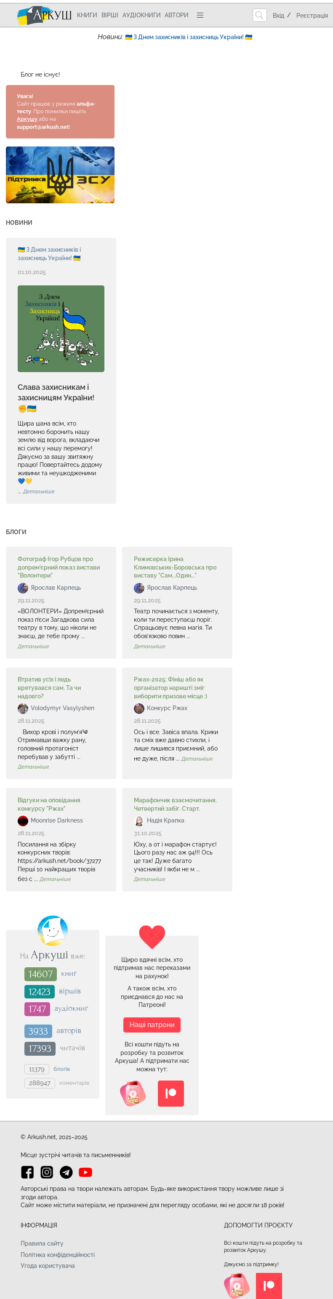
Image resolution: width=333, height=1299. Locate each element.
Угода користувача (48, 1265)
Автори (177, 15)
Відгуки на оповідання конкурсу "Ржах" (49, 804)
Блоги (16, 532)
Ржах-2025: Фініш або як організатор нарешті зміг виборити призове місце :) (170, 687)
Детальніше (39, 492)
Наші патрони (152, 1025)
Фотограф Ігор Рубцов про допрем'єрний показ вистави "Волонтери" (59, 567)
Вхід (278, 15)
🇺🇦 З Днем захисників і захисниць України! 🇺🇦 (49, 253)
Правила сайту (42, 1243)
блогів (61, 1068)
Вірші (109, 15)
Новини (19, 222)
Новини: (111, 37)
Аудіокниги (142, 15)
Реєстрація (312, 15)
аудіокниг (71, 1008)
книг (69, 973)
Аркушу (27, 119)
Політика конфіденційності (58, 1254)
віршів (70, 991)
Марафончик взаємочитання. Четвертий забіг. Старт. (175, 804)
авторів (68, 1030)
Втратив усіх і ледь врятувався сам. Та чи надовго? (49, 687)
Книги (87, 15)
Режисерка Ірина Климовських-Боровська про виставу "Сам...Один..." (175, 567)
